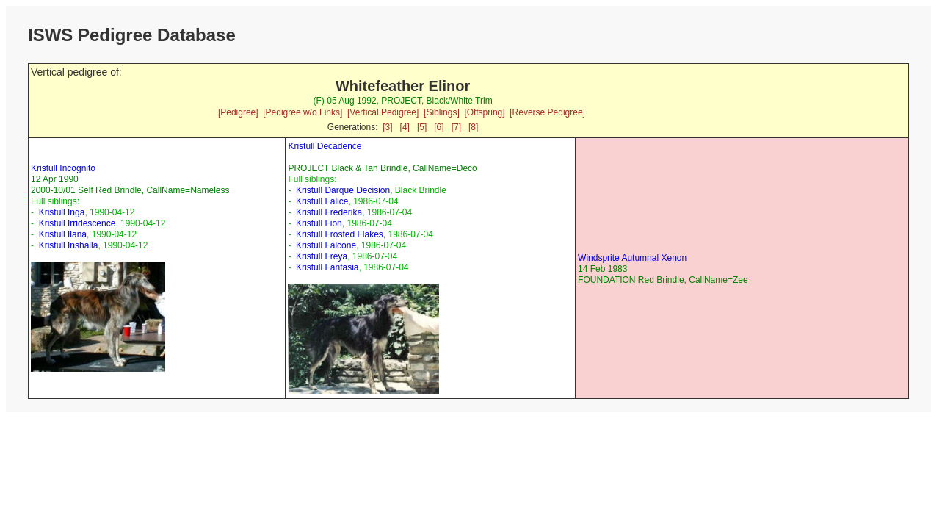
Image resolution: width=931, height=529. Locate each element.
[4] (405, 127)
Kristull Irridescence (77, 223)
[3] (387, 127)
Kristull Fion (319, 223)
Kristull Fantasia (327, 267)
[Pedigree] (238, 112)
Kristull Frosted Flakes (339, 234)
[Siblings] (442, 112)
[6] (438, 127)
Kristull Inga (62, 212)
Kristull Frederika (329, 212)
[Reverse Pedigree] (547, 112)
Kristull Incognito (63, 168)
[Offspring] (484, 112)
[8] (473, 127)
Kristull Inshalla (68, 245)
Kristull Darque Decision (343, 190)
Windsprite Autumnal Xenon (632, 258)
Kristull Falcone (326, 245)
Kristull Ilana (63, 234)
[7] (456, 127)
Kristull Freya (321, 256)
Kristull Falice (322, 201)
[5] (422, 127)
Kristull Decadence (324, 146)
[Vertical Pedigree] (383, 112)
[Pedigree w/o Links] (302, 112)
